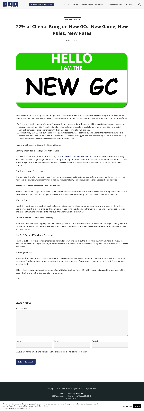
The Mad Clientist (72, 19)
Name (19, 341)
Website (95, 341)
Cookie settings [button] (126, 406)
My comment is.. (23, 308)
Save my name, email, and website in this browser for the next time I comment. (53, 351)
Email (57, 341)
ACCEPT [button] (137, 406)
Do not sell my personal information (16, 408)
